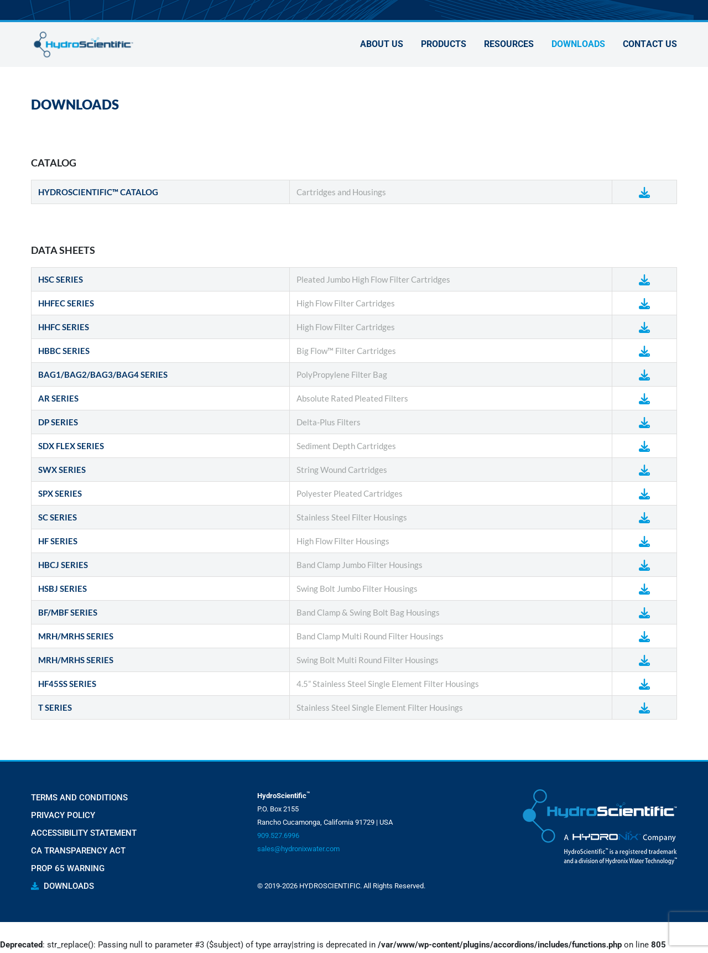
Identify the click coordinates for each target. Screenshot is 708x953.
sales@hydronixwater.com (298, 849)
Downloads (578, 45)
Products (443, 45)
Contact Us (650, 45)
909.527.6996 (278, 835)
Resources (509, 45)
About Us (381, 45)
